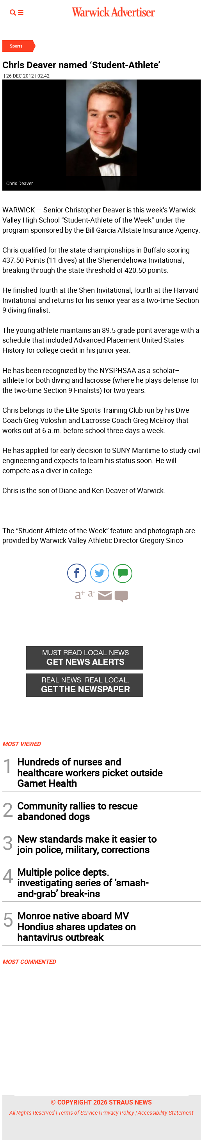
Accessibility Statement (166, 1112)
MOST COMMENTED (29, 961)
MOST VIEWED (21, 744)
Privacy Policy (117, 1112)
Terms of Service (78, 1112)
